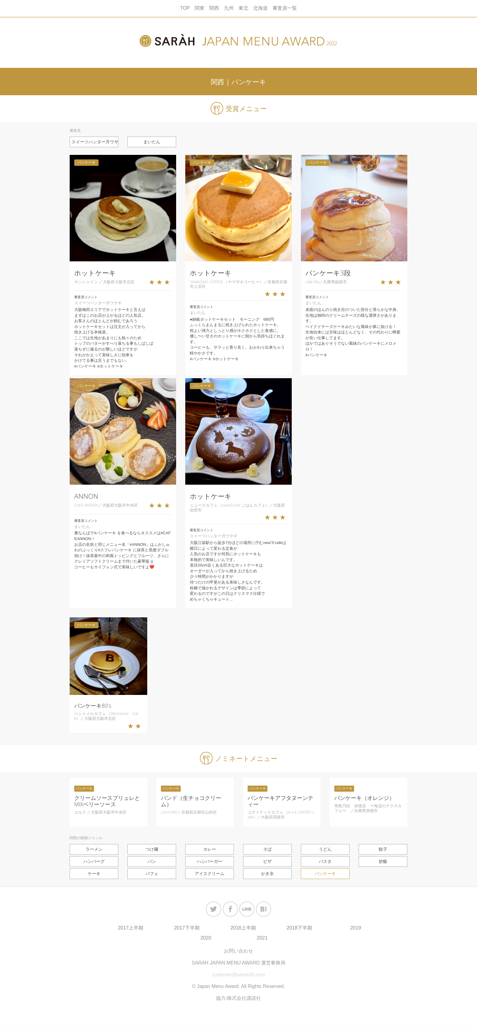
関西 (214, 8)
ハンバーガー (209, 861)
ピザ (267, 861)
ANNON (86, 496)
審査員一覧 (285, 8)
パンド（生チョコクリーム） (191, 801)
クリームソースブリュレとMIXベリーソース (107, 801)
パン (152, 861)
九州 (229, 8)
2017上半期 (130, 928)
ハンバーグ (94, 861)
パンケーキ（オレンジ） (364, 797)
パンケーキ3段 (328, 272)
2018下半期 (299, 928)
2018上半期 (243, 928)
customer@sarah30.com (238, 975)
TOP (185, 8)
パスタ (325, 861)
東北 (243, 8)
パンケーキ (325, 873)
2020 (205, 938)
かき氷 (267, 873)
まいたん (151, 141)
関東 (199, 8)
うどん (325, 849)
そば (267, 849)
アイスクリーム (210, 873)
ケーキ (94, 873)
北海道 (260, 8)
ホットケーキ (95, 272)
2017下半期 (187, 928)
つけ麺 (151, 849)
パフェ (151, 873)
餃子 (383, 849)
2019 (355, 928)
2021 (262, 938)
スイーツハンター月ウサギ (94, 141)
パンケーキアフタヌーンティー (280, 801)
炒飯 (383, 861)
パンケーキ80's (92, 706)
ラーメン (94, 849)
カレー (209, 849)
